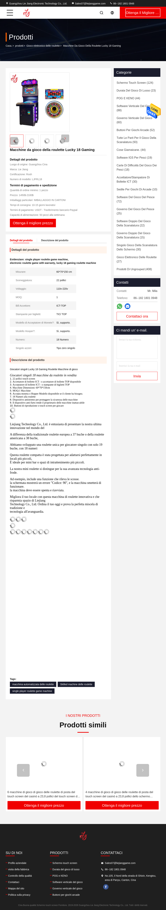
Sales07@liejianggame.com (88, 3)
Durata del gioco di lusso (65, 869)
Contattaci (13, 882)
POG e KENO (60, 875)
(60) (134, 120)
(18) (137, 167)
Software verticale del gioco (67, 882)
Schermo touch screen (64, 863)
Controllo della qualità (20, 875)
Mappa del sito (16, 888)
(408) (134, 269)
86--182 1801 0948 (122, 3)
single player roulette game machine (32, 691)
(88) (135, 108)
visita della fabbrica (18, 869)
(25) (135, 211)
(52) (136, 130)
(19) (134, 157)
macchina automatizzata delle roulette (33, 684)
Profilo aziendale (17, 863)
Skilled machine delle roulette (76, 684)
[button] (65, 138)
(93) (136, 140)
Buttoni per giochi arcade (66, 894)
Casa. (9, 45)
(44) (128, 98)
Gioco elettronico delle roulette (43, 45)
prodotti (19, 45)
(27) (137, 259)
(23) (136, 90)
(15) (133, 235)
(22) (134, 223)
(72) (136, 199)
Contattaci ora (137, 316)
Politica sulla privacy (19, 894)
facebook (105, 887)
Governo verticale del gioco (67, 888)
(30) (133, 179)
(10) (137, 189)
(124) (135, 82)
